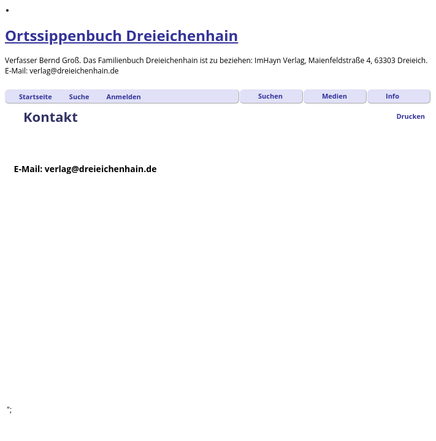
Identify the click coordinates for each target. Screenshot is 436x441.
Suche (79, 96)
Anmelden (124, 96)
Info (392, 95)
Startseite (35, 96)
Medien (334, 95)
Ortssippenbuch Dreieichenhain (121, 35)
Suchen (270, 95)
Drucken (410, 116)
